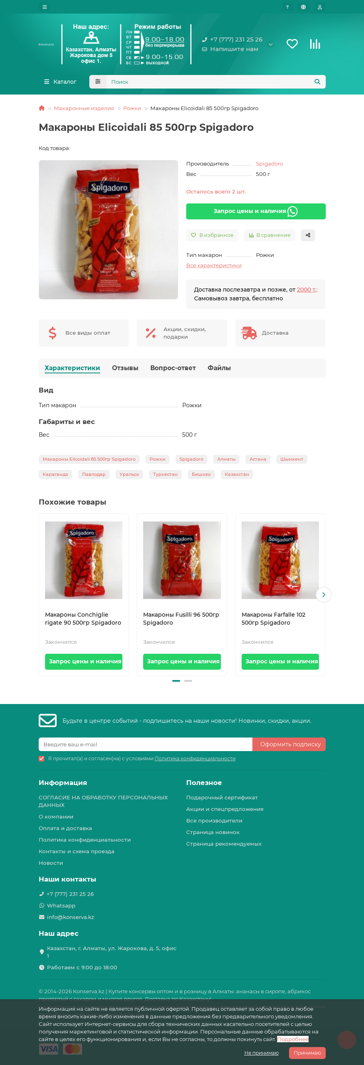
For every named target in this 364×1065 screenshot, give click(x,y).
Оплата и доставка (65, 828)
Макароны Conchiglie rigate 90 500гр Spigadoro (83, 621)
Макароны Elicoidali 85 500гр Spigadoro (89, 461)
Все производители (214, 821)
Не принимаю (261, 1053)
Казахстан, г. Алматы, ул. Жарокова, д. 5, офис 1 (112, 952)
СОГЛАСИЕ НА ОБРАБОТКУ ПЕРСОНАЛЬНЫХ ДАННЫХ (103, 802)
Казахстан (237, 476)
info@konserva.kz (70, 917)
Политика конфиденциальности (85, 840)
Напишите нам (228, 50)
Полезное (204, 783)
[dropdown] (45, 7)
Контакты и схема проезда (76, 851)
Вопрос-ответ (173, 370)
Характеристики (72, 370)
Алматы (226, 461)
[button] (324, 597)
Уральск (129, 476)
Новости (51, 863)
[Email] (145, 744)
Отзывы (125, 370)
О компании (56, 817)
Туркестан (165, 476)
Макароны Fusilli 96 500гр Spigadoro (181, 621)
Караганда (55, 476)
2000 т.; (307, 291)
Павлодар (94, 476)
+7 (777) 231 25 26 (231, 40)
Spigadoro (269, 165)
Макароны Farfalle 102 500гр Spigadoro (273, 621)
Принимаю (307, 1053)
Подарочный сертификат (222, 798)
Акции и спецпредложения (225, 809)
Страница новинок (213, 832)
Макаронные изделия (84, 110)
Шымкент (291, 461)
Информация (63, 783)
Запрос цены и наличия (256, 213)
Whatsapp (61, 905)
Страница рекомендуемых (224, 844)
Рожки (132, 110)
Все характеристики (214, 267)
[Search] (216, 84)
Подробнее (293, 1039)
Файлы (219, 370)
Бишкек (201, 476)
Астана (258, 461)
